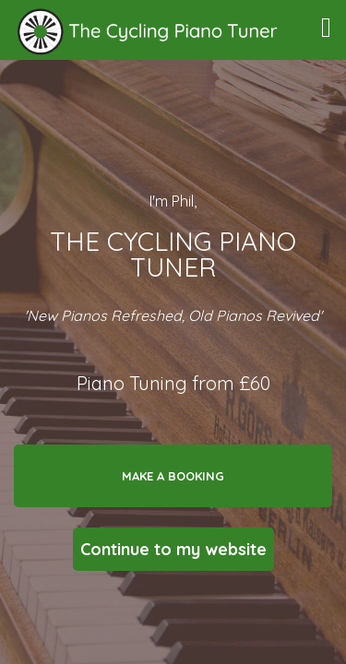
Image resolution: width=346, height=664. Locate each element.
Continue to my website (173, 549)
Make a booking (173, 475)
